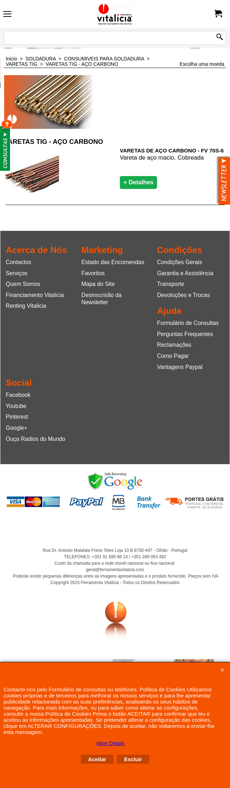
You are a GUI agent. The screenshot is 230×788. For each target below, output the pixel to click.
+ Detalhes (138, 182)
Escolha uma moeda (202, 64)
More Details (111, 743)
